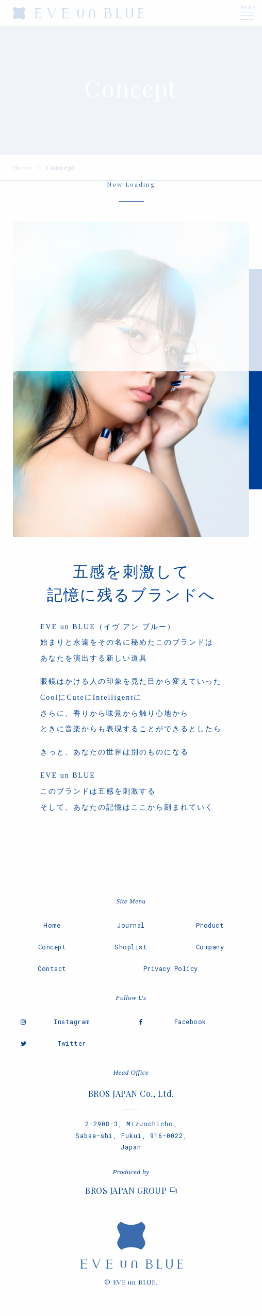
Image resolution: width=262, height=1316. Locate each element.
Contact (52, 968)
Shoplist (130, 947)
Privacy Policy (170, 968)
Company (210, 947)
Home (51, 925)
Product (210, 925)
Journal (131, 925)
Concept (52, 947)
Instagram (72, 1021)
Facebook (190, 1021)
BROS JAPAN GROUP (126, 1190)
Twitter (71, 1043)
